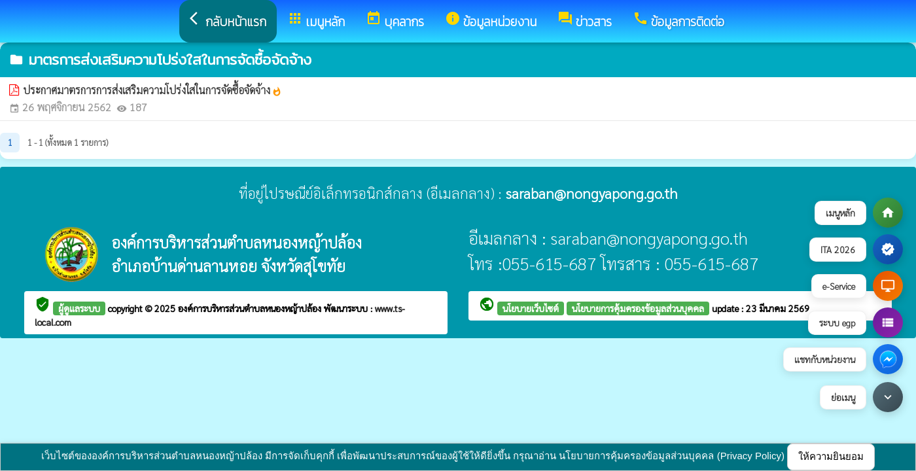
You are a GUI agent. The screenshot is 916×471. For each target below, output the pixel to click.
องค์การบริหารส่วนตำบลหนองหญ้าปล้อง (251, 308)
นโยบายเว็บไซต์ (530, 308)
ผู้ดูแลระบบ (79, 308)
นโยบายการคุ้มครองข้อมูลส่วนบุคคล (638, 308)
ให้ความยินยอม (831, 456)
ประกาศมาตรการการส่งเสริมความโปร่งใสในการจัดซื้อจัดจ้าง (152, 90)
